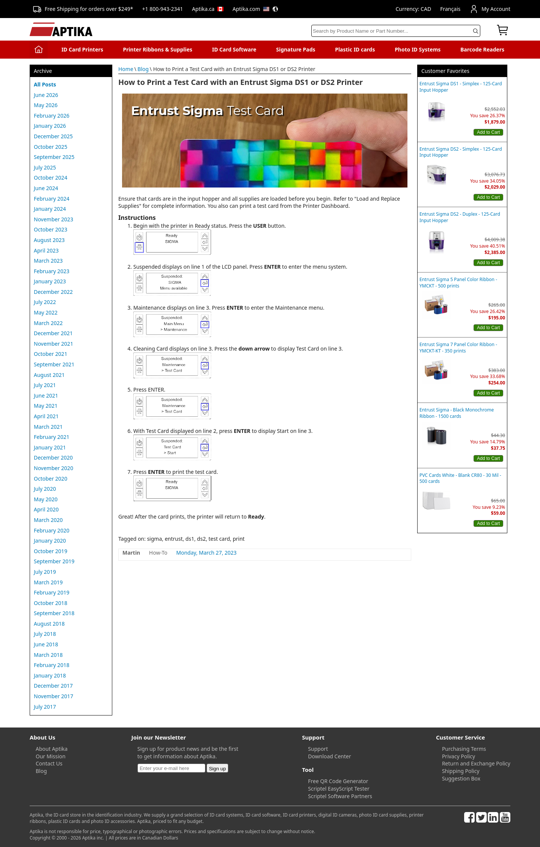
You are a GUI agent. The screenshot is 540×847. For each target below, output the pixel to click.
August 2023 (49, 240)
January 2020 (50, 540)
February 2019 (51, 592)
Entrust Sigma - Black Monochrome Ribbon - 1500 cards (456, 413)
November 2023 (53, 219)
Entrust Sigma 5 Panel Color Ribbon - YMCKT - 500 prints (458, 283)
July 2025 (45, 167)
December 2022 (53, 291)
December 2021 (53, 333)
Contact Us (49, 763)
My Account (489, 9)
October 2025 (50, 146)
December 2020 (53, 457)
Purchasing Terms (464, 748)
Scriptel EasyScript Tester (338, 788)
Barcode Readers (482, 49)
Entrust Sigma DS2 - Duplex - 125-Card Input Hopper (459, 217)
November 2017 (53, 696)
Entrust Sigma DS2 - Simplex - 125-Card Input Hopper (460, 152)
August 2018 (49, 623)
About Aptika (52, 748)
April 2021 (46, 416)
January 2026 (50, 125)
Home (125, 69)
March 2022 (48, 323)
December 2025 (53, 136)
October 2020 (50, 478)
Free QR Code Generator (338, 781)
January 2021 (50, 447)
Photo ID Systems (417, 49)
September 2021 (54, 364)
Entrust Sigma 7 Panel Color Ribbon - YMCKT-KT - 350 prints (458, 348)
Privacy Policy (458, 756)
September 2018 (54, 613)
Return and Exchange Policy (476, 763)
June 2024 (46, 188)
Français (450, 8)
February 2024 (51, 198)
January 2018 (50, 675)
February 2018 (51, 665)
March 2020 (48, 519)
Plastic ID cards (355, 49)
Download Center (329, 756)
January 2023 (50, 281)
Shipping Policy (461, 770)
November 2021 (53, 343)
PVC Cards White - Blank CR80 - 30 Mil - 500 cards (460, 478)
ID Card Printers (82, 49)
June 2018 (46, 644)
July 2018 (45, 633)
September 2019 (54, 561)
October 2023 (50, 229)
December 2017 (53, 685)
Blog (143, 69)
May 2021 (45, 405)
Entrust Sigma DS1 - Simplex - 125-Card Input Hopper (460, 87)
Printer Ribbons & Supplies (157, 49)
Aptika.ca (207, 8)
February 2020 (51, 530)
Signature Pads (295, 49)
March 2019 (48, 582)
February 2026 (51, 115)
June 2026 (46, 94)
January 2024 (50, 208)
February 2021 (51, 436)
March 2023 (48, 260)
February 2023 (51, 271)
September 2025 (54, 156)
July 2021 (45, 385)
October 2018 (50, 603)
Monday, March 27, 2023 (206, 552)
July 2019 (45, 571)
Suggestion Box (461, 778)
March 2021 (48, 426)
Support (318, 748)
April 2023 (46, 250)
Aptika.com (255, 8)
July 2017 (45, 706)
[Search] (395, 31)
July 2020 (45, 488)
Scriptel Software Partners (340, 796)
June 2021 (46, 395)
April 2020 (46, 509)
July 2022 (45, 302)
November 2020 (53, 468)
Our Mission (50, 756)
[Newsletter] (171, 768)
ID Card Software (234, 49)
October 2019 (50, 551)
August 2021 (49, 374)
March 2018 (48, 654)
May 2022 (45, 312)
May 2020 (45, 499)
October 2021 (50, 353)
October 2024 (50, 177)
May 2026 (45, 105)
